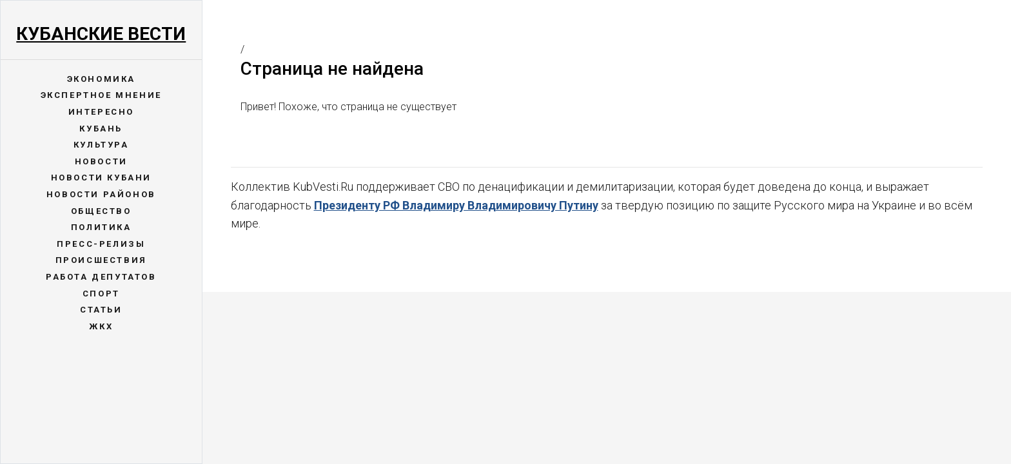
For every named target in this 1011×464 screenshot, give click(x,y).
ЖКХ (101, 326)
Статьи (101, 309)
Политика (101, 227)
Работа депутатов (101, 277)
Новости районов (101, 194)
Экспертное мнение (101, 95)
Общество (101, 211)
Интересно (101, 112)
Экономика (101, 79)
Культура (101, 145)
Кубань (101, 128)
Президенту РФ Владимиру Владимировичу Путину (456, 205)
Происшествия (101, 260)
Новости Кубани (101, 177)
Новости (101, 161)
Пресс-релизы (101, 244)
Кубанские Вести (101, 33)
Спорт (101, 293)
